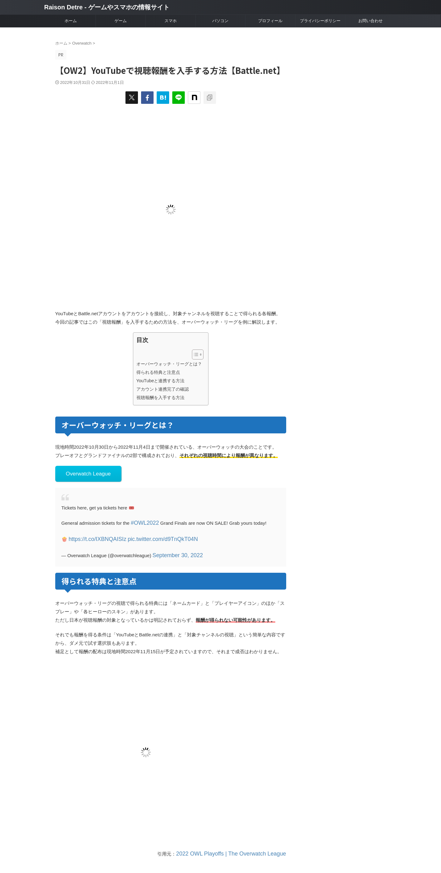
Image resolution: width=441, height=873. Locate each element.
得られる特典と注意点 (158, 372)
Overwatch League (84, 472)
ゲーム (121, 20)
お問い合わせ (370, 20)
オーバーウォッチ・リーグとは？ (169, 363)
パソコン (220, 20)
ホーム (71, 20)
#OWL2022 (142, 520)
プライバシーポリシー (320, 20)
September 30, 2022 (174, 549)
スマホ (170, 20)
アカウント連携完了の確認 (162, 389)
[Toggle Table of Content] (194, 354)
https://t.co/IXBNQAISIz (93, 535)
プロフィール (270, 20)
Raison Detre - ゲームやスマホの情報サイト (106, 7)
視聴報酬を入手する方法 (160, 397)
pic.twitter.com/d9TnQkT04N (148, 535)
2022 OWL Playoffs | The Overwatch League (240, 847)
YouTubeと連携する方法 (160, 380)
